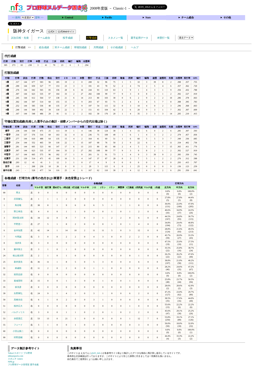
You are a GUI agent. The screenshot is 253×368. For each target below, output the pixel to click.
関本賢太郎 (18, 218)
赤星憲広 (18, 318)
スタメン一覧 (115, 38)
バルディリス (18, 312)
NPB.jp (11, 361)
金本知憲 (18, 230)
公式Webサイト (66, 31)
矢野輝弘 (18, 293)
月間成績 (98, 47)
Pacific (108, 17)
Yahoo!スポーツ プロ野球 (20, 353)
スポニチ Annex (15, 359)
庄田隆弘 (18, 199)
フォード (18, 325)
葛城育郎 (18, 281)
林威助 (18, 268)
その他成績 (116, 47)
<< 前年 (16, 17)
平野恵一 (18, 224)
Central (69, 17)
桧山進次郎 (18, 255)
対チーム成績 (62, 47)
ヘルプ (135, 47)
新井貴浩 (18, 262)
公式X (51, 31)
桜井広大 (18, 306)
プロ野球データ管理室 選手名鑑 (23, 364)
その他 (227, 17)
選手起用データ (139, 38)
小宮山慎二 (18, 331)
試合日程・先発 (20, 38)
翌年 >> (39, 17)
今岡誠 (18, 236)
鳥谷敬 (18, 205)
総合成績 (44, 47)
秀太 (18, 192)
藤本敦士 (18, 249)
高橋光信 (18, 299)
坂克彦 (18, 287)
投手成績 (68, 38)
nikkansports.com (15, 356)
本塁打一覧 (163, 38)
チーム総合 (187, 17)
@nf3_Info (96, 353)
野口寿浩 (18, 211)
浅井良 (18, 243)
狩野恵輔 (18, 337)
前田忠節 (18, 274)
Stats (148, 17)
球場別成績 (80, 47)
